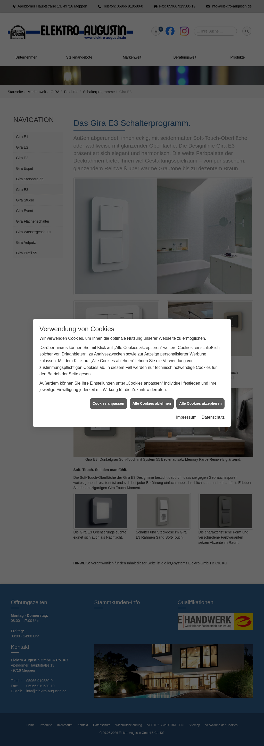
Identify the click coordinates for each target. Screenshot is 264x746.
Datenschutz (213, 417)
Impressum (186, 417)
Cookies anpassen (108, 403)
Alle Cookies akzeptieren (200, 403)
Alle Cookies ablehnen (152, 403)
